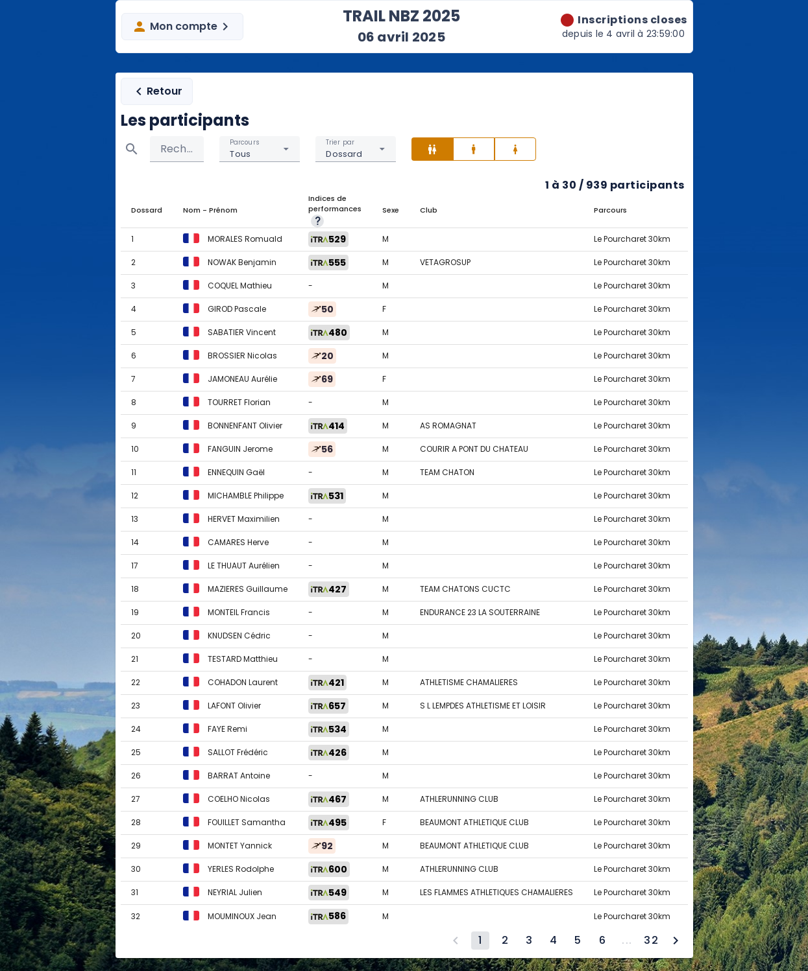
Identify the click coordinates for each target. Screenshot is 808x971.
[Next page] (676, 940)
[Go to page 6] (602, 940)
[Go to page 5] (578, 940)
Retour (156, 91)
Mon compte (182, 26)
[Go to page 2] (505, 940)
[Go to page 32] (651, 940)
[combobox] (259, 149)
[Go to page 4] (554, 940)
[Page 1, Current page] (480, 940)
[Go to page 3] (529, 940)
